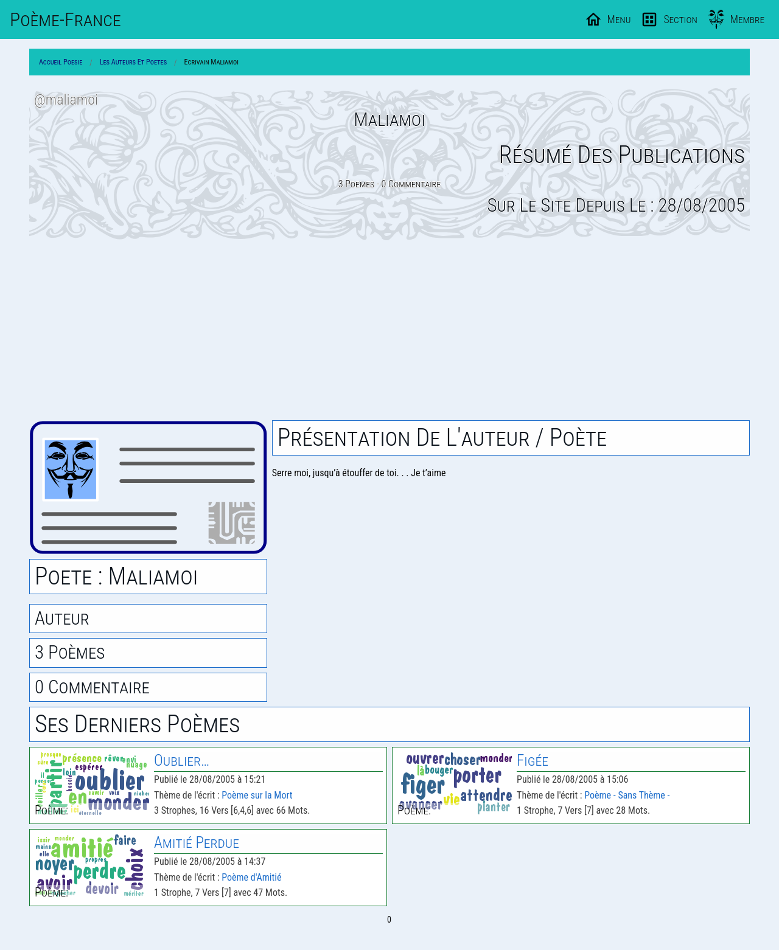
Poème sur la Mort (257, 795)
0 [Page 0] (389, 919)
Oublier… (181, 760)
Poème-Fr (65, 19)
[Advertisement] (389, 330)
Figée (532, 760)
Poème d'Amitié (251, 877)
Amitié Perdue (196, 842)
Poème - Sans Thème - (626, 795)
